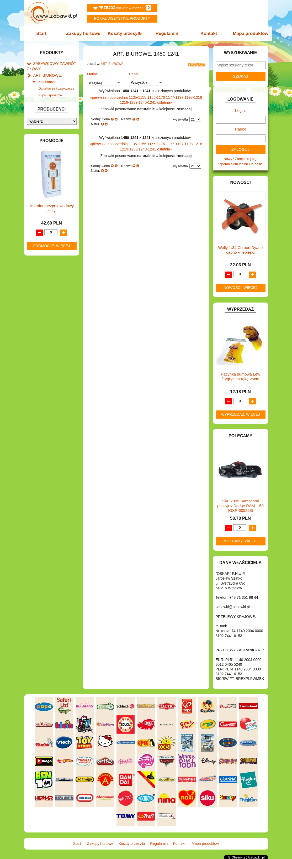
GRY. (37, 204)
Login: (240, 110)
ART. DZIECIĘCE (46, 126)
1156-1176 (156, 95)
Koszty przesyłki (125, 33)
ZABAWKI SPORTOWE (51, 344)
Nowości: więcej (240, 287)
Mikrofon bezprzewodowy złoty (51, 474)
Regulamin (166, 33)
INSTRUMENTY (45, 216)
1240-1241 (148, 101)
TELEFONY (42, 325)
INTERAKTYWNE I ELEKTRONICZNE (44, 224)
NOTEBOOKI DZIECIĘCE (53, 285)
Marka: (92, 72)
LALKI (38, 267)
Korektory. (46, 98)
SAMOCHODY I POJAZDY (53, 320)
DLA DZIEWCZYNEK (49, 156)
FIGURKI (40, 192)
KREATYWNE (44, 251)
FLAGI (38, 198)
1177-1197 (175, 95)
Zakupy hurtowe (85, 33)
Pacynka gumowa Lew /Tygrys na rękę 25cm (240, 376)
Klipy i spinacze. (51, 91)
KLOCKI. (40, 239)
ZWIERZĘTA (43, 350)
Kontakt (207, 33)
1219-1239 (129, 101)
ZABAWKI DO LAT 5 (48, 332)
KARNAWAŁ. (43, 233)
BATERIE (40, 144)
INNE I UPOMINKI (47, 210)
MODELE (40, 273)
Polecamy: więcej (240, 541)
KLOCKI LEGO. (45, 245)
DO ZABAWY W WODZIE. (53, 186)
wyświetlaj (181, 118)
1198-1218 (193, 95)
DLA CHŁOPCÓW (47, 150)
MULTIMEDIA (43, 279)
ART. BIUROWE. (46, 74)
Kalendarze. (48, 79)
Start (44, 33)
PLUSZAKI (41, 297)
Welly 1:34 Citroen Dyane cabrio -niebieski (240, 249)
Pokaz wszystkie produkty (122, 18)
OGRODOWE (43, 291)
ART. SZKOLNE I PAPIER (53, 132)
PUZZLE (39, 303)
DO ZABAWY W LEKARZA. (54, 162)
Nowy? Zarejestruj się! (240, 159)
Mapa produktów (247, 33)
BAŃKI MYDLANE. (47, 138)
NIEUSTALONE (45, 356)
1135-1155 (138, 95)
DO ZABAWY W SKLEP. (51, 180)
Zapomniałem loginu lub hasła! (240, 164)
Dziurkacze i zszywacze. (57, 85)
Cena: (134, 72)
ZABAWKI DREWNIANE (51, 338)
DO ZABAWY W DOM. (50, 168)
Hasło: (240, 129)
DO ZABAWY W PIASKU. (52, 174)
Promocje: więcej (51, 512)
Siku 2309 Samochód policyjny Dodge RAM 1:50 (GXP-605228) (240, 506)
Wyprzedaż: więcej (240, 414)
